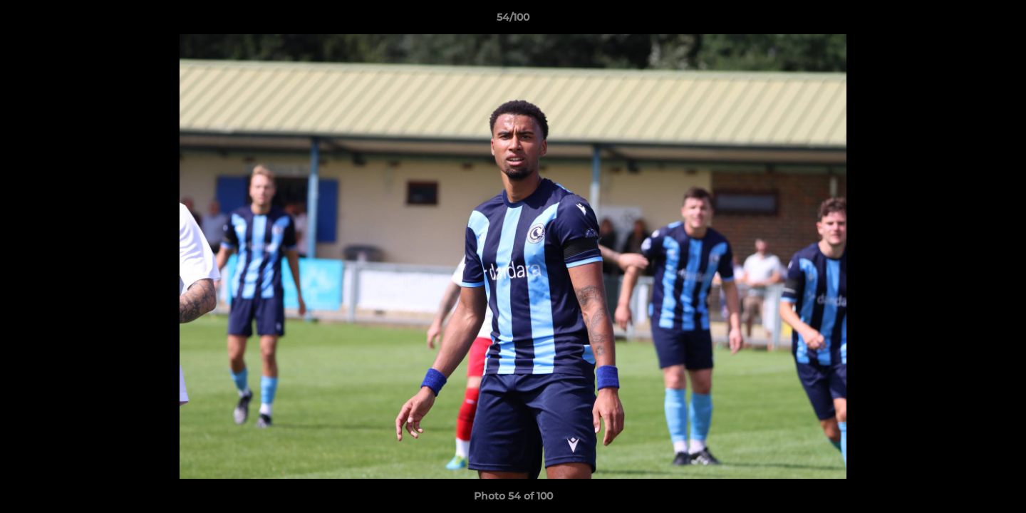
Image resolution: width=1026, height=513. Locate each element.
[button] (1000, 20)
